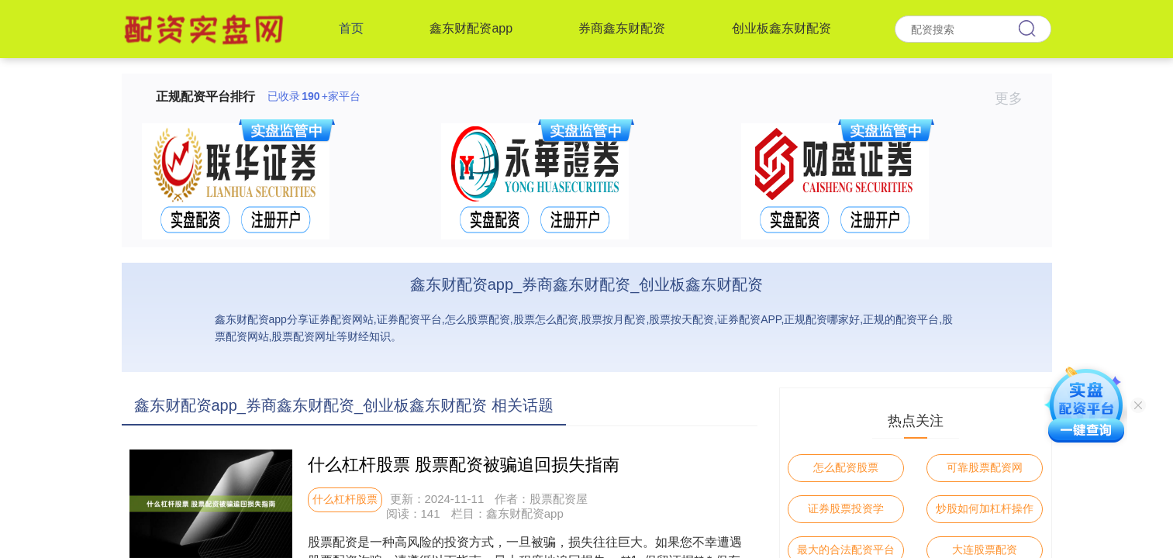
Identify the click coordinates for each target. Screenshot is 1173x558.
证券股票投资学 (846, 508)
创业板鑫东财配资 (781, 28)
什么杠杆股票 (345, 499)
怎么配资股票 (845, 467)
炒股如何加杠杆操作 (984, 508)
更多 (1015, 98)
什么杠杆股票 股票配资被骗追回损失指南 (463, 464)
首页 (351, 28)
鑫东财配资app (471, 28)
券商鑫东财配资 (621, 28)
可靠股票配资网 (985, 467)
